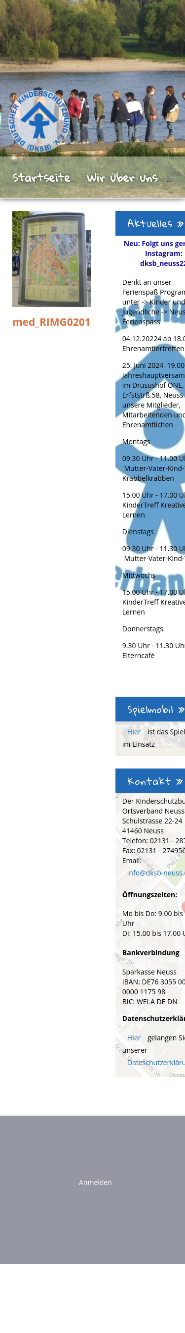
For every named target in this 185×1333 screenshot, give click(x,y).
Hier (135, 731)
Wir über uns (122, 177)
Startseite (41, 177)
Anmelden (95, 1182)
